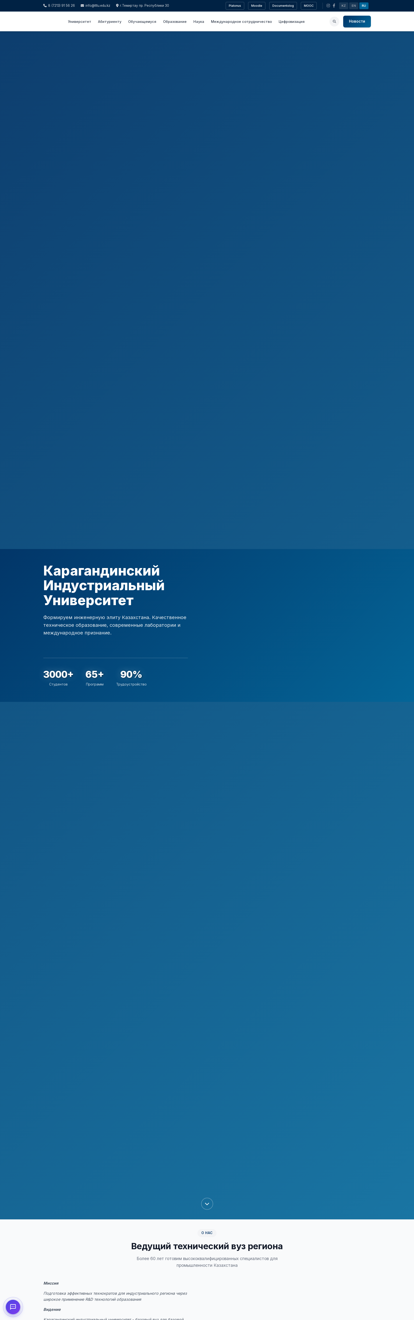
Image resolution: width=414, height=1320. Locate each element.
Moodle (256, 5)
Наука (198, 21)
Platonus (235, 5)
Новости (357, 21)
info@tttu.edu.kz (95, 5)
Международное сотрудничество (241, 21)
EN (354, 5)
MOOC (309, 5)
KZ (344, 5)
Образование (175, 21)
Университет (79, 21)
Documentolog (283, 5)
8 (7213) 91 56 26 (59, 5)
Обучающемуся (142, 21)
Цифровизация (292, 21)
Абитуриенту (109, 21)
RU (364, 5)
